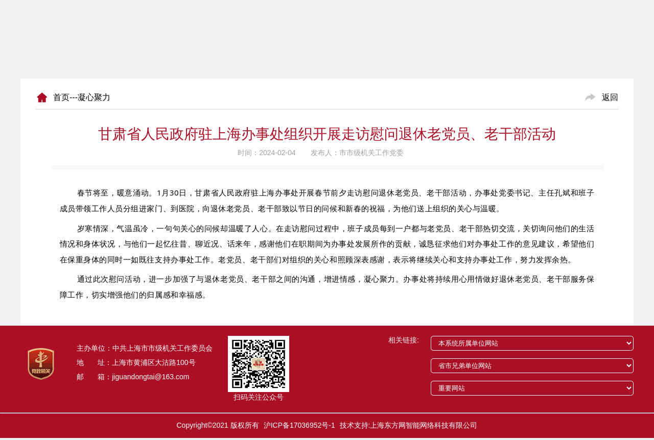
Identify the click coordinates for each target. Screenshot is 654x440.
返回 (610, 97)
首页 (61, 97)
